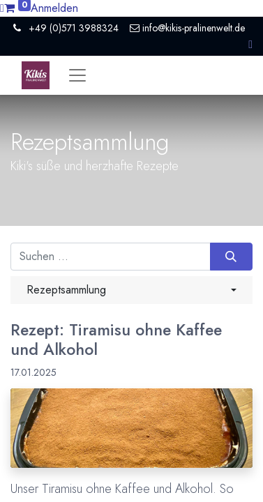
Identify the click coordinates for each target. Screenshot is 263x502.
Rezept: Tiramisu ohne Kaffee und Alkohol (116, 340)
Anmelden (54, 8)
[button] (250, 44)
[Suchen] (231, 257)
